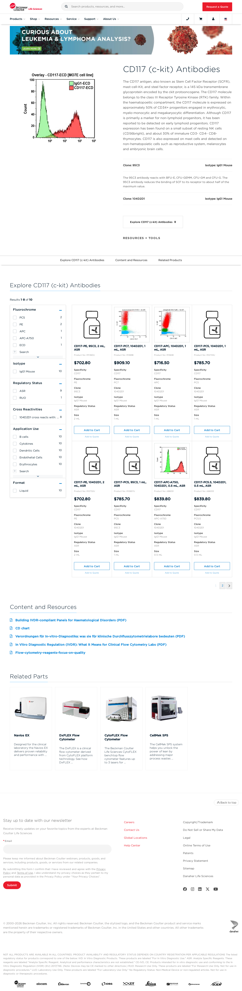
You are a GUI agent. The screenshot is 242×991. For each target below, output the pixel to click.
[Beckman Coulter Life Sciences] (26, 6)
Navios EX (21, 735)
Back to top (226, 802)
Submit (12, 885)
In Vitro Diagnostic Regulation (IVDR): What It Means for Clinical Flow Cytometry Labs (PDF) (90, 645)
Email (7, 841)
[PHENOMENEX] (194, 984)
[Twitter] (208, 890)
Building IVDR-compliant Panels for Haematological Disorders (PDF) (70, 620)
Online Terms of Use (196, 845)
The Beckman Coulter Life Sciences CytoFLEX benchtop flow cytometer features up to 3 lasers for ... (120, 755)
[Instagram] (192, 890)
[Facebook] (185, 890)
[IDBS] (107, 985)
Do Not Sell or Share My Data (203, 829)
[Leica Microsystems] (151, 985)
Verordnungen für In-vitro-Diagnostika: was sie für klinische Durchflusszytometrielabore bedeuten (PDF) (100, 636)
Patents (188, 853)
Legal (186, 837)
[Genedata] (85, 984)
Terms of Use (25, 872)
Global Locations (135, 837)
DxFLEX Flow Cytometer (69, 737)
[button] (66, 6)
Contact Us (131, 829)
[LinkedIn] (200, 890)
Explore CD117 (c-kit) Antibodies (82, 260)
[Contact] (187, 19)
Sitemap (188, 868)
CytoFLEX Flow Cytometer (116, 737)
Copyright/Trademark (198, 822)
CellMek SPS (159, 735)
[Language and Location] (226, 19)
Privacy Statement (195, 860)
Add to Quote (92, 436)
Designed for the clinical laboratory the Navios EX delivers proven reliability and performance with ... (31, 749)
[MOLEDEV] (172, 984)
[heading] (15, 317)
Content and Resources (131, 260)
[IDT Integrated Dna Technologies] (129, 984)
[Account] (213, 19)
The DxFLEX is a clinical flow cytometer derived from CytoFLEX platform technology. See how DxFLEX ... (76, 755)
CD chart (22, 628)
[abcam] (42, 985)
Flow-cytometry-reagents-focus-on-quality (50, 653)
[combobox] (122, 6)
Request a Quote (217, 6)
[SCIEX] (216, 985)
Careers (129, 822)
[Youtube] (215, 890)
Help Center (132, 845)
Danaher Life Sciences (198, 876)
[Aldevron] (63, 985)
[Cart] (200, 19)
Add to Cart (92, 430)
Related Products (170, 260)
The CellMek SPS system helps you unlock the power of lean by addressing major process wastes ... (166, 751)
